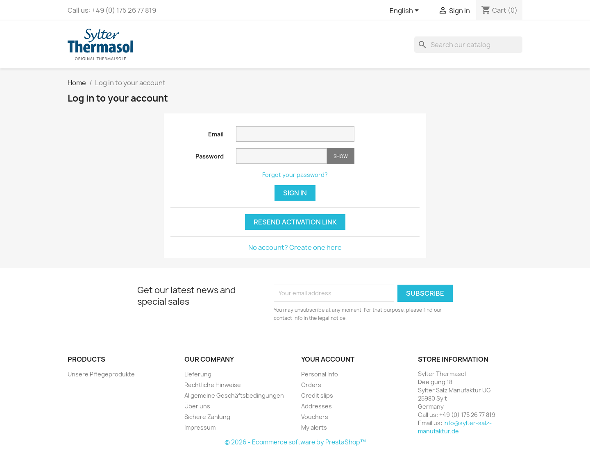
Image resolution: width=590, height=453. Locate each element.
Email (216, 134)
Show (341, 156)
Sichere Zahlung (207, 417)
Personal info (319, 374)
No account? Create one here (295, 247)
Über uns (197, 406)
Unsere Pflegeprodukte (101, 374)
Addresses (316, 406)
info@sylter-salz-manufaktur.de (455, 427)
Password (209, 156)
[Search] (468, 44)
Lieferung (197, 374)
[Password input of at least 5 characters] (281, 156)
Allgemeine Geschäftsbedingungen (234, 395)
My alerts (314, 427)
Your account (327, 359)
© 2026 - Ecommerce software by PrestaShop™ (295, 442)
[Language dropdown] (406, 11)
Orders (311, 385)
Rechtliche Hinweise (212, 385)
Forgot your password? (295, 175)
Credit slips (317, 395)
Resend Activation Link (295, 221)
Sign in (295, 192)
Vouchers (314, 417)
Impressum (200, 427)
